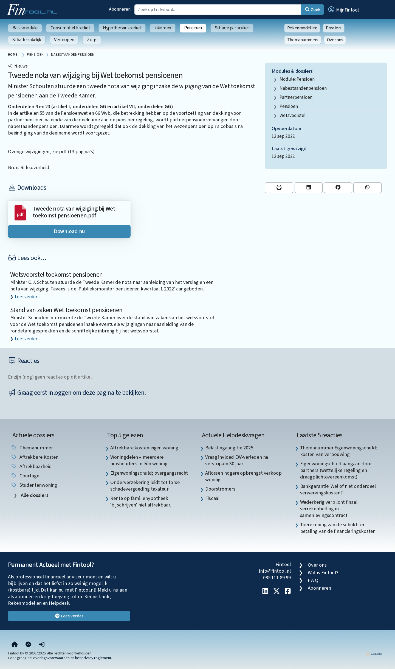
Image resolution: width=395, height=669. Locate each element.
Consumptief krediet (70, 27)
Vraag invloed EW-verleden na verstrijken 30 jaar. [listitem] (236, 460)
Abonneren (119, 9)
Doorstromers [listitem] (220, 488)
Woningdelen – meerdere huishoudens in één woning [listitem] (139, 460)
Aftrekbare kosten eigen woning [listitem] (144, 447)
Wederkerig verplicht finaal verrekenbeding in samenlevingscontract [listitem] (329, 509)
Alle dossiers (34, 495)
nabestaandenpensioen (303, 88)
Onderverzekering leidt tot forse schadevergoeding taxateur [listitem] (144, 485)
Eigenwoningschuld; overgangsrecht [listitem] (149, 473)
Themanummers (302, 40)
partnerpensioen (296, 97)
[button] (343, 9)
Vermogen (64, 39)
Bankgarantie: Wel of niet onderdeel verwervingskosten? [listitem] (338, 489)
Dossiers (334, 28)
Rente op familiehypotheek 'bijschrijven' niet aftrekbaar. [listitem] (140, 501)
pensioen (289, 106)
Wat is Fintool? (323, 572)
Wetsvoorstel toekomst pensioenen (56, 274)
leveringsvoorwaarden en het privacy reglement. (72, 658)
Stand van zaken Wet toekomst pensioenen (66, 310)
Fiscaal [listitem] (212, 498)
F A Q (313, 580)
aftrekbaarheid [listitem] (31, 466)
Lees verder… (28, 296)
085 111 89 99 (277, 577)
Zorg (91, 39)
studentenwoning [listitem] (34, 485)
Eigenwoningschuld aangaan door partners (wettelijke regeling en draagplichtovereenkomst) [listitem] (336, 470)
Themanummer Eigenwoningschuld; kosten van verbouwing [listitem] (338, 451)
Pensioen (193, 27)
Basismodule (25, 27)
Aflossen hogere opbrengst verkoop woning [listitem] (243, 476)
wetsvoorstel (293, 115)
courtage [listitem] (25, 475)
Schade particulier (232, 27)
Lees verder (69, 616)
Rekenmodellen (302, 28)
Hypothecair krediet (122, 27)
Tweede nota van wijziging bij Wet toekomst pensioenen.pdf (74, 212)
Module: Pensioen (297, 79)
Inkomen (162, 27)
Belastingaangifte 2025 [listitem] (229, 447)
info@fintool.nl (275, 571)
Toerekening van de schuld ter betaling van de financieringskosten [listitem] (338, 528)
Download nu (69, 231)
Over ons (335, 40)
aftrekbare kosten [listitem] (34, 457)
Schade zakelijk (26, 39)
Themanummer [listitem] (32, 447)
